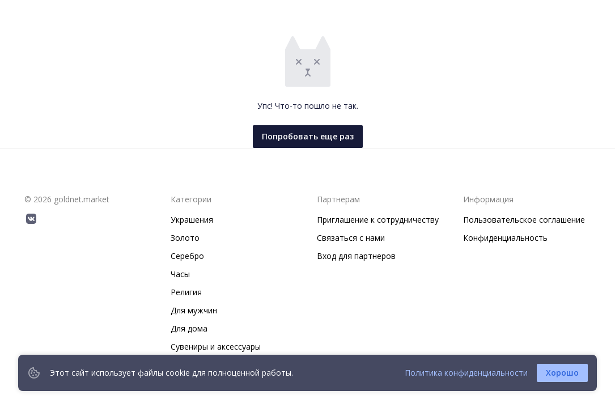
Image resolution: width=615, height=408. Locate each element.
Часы (180, 274)
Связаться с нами (351, 237)
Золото (185, 237)
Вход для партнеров (356, 255)
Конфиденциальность (505, 237)
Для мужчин (194, 310)
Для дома (189, 328)
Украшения (192, 219)
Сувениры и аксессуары (216, 346)
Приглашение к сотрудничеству (378, 219)
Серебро (187, 255)
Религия (186, 292)
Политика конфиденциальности (466, 372)
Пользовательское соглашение (524, 219)
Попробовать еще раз (308, 136)
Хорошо (562, 372)
